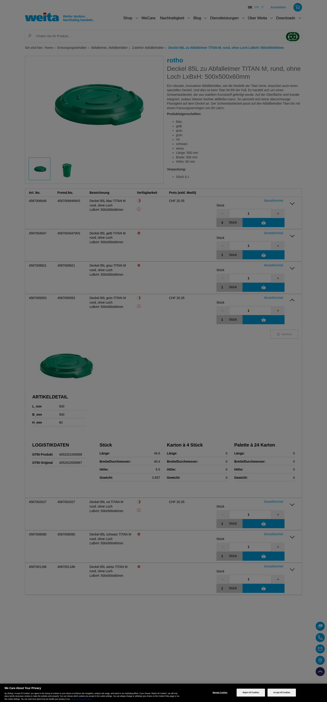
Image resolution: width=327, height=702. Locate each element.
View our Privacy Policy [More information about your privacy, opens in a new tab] (81, 699)
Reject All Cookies (251, 693)
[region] (163, 693)
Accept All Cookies (281, 693)
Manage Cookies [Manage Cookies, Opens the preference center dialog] (220, 693)
